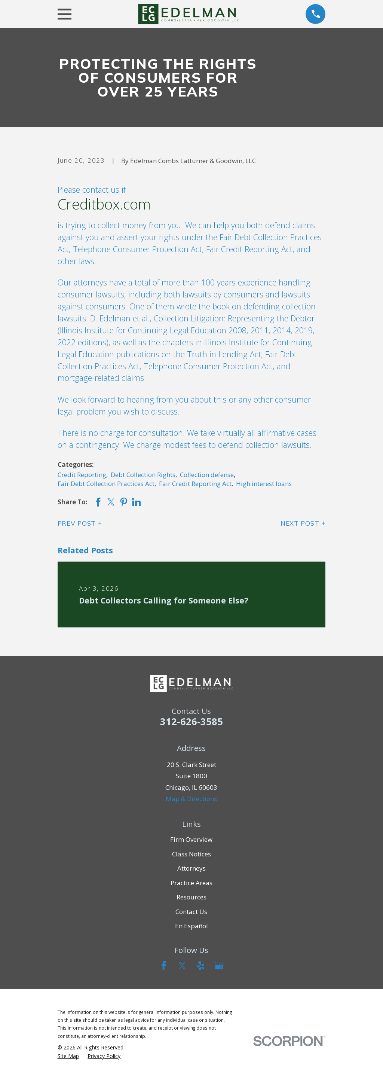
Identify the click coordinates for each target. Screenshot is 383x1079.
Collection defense (207, 474)
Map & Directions (191, 798)
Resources (191, 897)
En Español (191, 925)
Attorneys (191, 868)
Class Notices (191, 854)
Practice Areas (191, 882)
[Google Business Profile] (219, 965)
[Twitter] (182, 965)
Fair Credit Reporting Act (195, 483)
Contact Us (191, 911)
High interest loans (264, 483)
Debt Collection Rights (143, 474)
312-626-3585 (191, 721)
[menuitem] (68, 1056)
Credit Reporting (82, 474)
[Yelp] (200, 965)
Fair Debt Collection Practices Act (106, 483)
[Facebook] (163, 965)
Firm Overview (191, 839)
